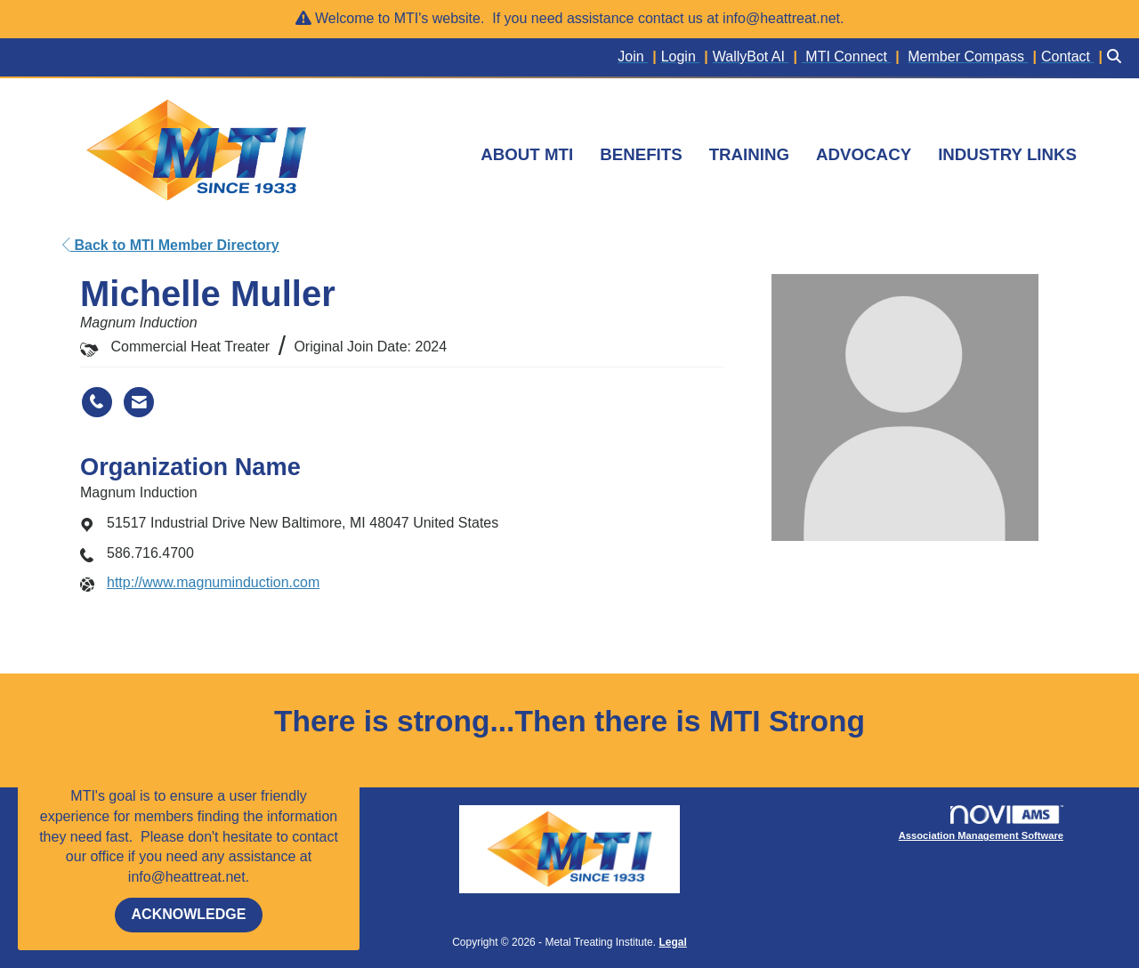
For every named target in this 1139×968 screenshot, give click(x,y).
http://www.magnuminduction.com (213, 582)
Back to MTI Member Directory (170, 245)
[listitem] (639, 57)
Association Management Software (981, 823)
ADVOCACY (863, 154)
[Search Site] (1116, 57)
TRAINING (749, 154)
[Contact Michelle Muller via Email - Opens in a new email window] (139, 402)
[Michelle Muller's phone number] (97, 402)
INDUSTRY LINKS (1007, 154)
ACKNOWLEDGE (189, 914)
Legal (672, 942)
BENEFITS (641, 154)
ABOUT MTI (527, 154)
